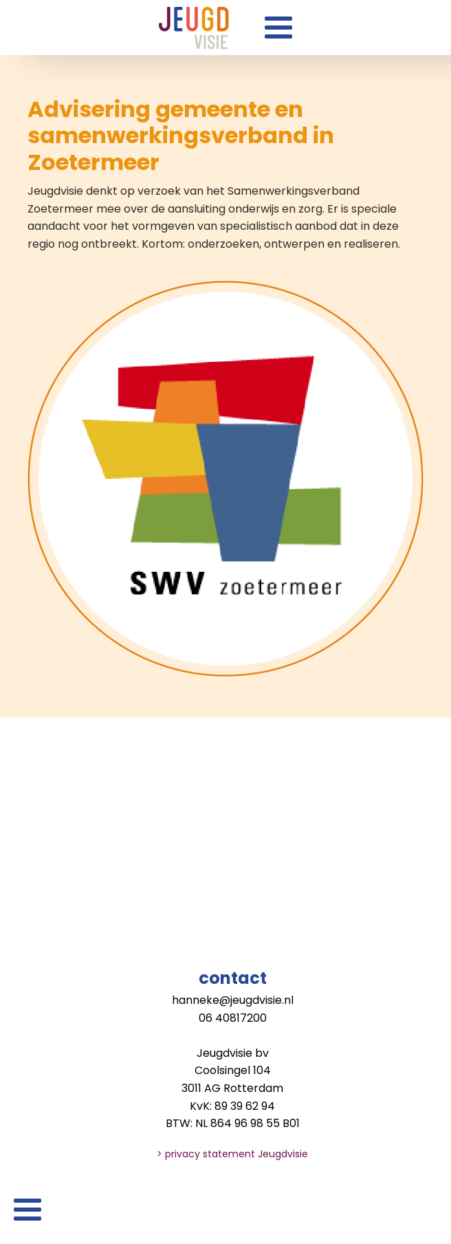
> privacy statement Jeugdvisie (232, 1154)
